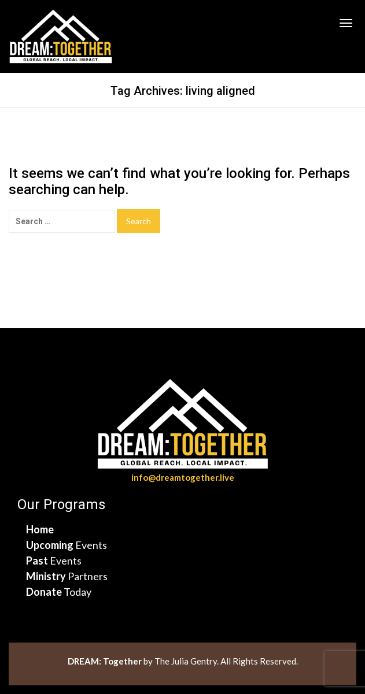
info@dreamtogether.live (182, 477)
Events (66, 545)
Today (58, 591)
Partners (67, 576)
